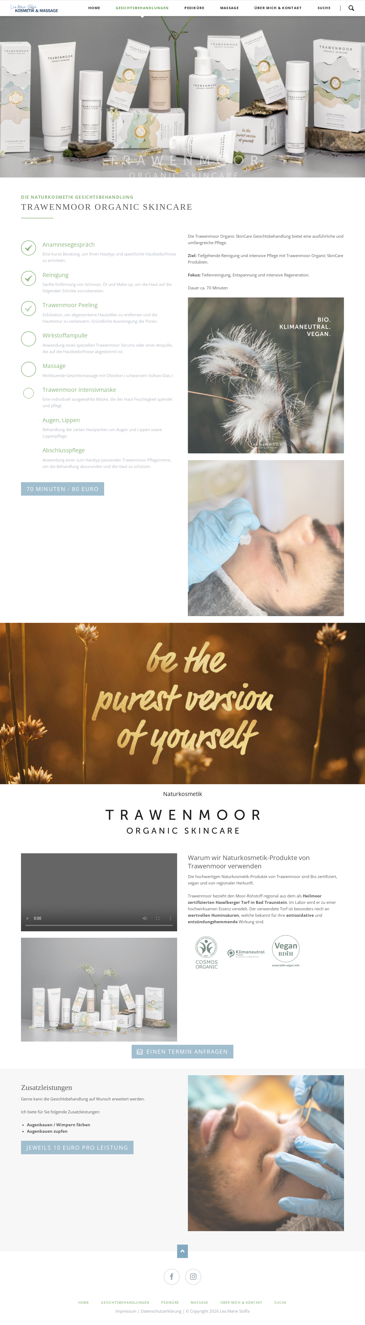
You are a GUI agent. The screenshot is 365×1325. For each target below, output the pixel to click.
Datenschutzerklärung (161, 1311)
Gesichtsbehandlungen (125, 1302)
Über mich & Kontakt (241, 1302)
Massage (199, 1302)
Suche (351, 8)
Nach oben (182, 1251)
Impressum (125, 1311)
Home (83, 1302)
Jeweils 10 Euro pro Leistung (77, 1147)
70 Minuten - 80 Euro (62, 489)
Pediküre (170, 1302)
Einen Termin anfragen (186, 1051)
